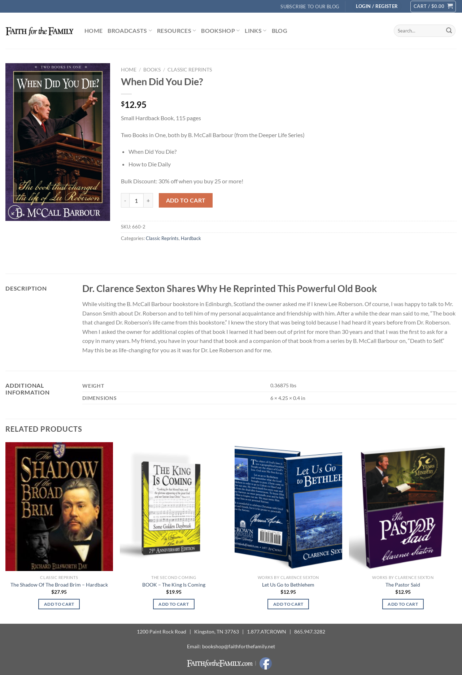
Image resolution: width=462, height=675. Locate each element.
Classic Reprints (189, 70)
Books (152, 70)
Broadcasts (130, 30)
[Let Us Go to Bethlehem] (288, 506)
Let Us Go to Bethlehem (288, 585)
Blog (279, 30)
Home (93, 30)
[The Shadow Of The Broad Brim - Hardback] (59, 506)
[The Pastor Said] (403, 506)
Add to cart (186, 200)
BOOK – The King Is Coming (173, 585)
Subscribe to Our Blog (309, 6)
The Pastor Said (402, 585)
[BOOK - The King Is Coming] (173, 506)
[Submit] (449, 31)
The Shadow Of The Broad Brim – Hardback (59, 585)
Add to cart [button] (59, 604)
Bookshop (220, 30)
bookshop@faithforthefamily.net (238, 646)
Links (255, 30)
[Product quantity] (136, 200)
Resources (176, 30)
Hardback (191, 238)
